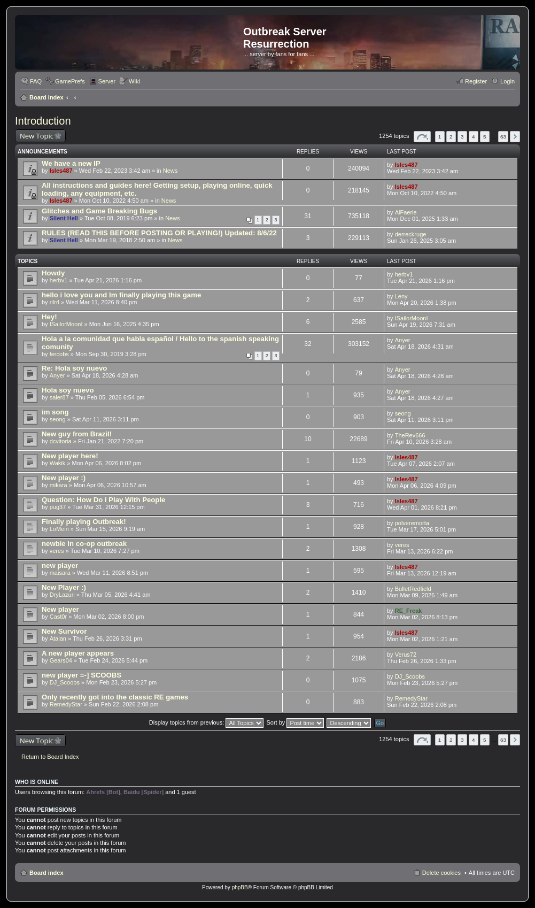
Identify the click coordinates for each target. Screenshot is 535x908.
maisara (60, 573)
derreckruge (411, 234)
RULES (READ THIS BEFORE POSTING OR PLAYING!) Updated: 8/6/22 (159, 233)
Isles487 (61, 170)
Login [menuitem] (507, 81)
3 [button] (462, 137)
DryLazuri (62, 594)
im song (55, 412)
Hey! (49, 317)
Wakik (58, 463)
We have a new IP (71, 163)
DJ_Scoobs (65, 682)
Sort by (295, 722)
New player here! (70, 456)
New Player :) (64, 587)
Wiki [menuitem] (134, 81)
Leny (401, 296)
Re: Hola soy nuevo (74, 368)
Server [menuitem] (106, 81)
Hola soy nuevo (68, 390)
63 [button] (503, 137)
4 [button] (473, 137)
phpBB (240, 887)
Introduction (43, 121)
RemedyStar (66, 704)
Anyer (402, 340)
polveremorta (412, 523)
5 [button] (484, 137)
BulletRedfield (413, 589)
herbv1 (59, 280)
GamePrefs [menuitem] (70, 81)
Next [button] (515, 136)
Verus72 (405, 654)
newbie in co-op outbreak (84, 544)
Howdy (53, 273)
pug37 (58, 507)
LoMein (59, 529)
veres (57, 551)
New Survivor (64, 631)
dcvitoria (61, 441)
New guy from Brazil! (77, 434)
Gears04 (61, 660)
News (170, 170)
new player (60, 565)
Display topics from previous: (206, 722)
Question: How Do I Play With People (103, 500)
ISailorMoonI (66, 324)
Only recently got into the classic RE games (115, 697)
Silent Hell (64, 218)
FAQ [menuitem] (36, 81)
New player (60, 609)
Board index (46, 97)
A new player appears (78, 653)
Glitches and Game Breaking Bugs (99, 211)
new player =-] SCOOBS (81, 675)
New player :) (64, 478)
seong (58, 419)
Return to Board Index (50, 756)
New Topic (36, 136)
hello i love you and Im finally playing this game (121, 295)
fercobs (59, 354)
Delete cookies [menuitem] (441, 872)
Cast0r (58, 616)
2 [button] (451, 137)
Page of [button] (422, 136)
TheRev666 (410, 435)
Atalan (58, 638)
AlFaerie (406, 212)
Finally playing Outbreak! (84, 522)
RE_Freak (408, 610)
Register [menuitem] (476, 81)
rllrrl (54, 302)
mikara (58, 485)
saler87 (59, 397)
